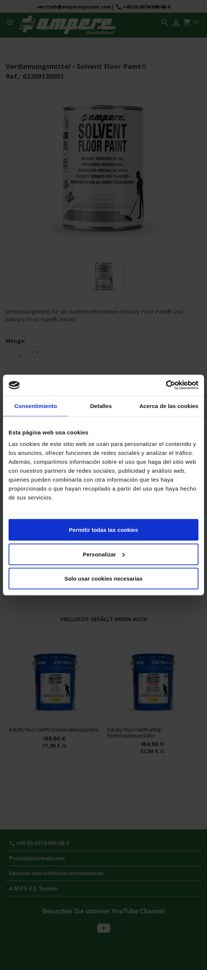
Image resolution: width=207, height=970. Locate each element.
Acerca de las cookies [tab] (168, 405)
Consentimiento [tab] (35, 405)
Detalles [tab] (101, 405)
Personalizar (104, 554)
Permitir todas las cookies (103, 530)
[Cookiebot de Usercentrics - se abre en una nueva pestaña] (165, 385)
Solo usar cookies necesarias (103, 578)
